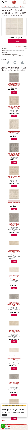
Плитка (6, 6)
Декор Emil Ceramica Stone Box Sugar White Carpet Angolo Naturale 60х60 (14, 131)
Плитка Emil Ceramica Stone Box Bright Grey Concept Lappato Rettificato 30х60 (14, 384)
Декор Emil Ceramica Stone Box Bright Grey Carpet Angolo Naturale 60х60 (14, 154)
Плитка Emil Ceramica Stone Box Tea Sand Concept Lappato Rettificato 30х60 (14, 331)
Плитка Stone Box (18, 6)
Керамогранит (11, 6)
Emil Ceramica (18, 46)
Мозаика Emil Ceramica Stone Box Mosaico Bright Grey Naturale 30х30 (14, 84)
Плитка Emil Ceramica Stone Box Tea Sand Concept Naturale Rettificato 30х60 (14, 250)
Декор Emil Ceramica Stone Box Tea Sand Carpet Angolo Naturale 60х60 (14, 107)
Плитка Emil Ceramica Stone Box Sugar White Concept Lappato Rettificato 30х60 (14, 357)
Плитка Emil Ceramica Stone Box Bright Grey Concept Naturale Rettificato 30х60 (14, 304)
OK (4, 415)
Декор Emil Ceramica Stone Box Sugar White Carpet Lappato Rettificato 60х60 (14, 201)
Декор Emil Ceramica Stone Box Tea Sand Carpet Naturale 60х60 (14, 177)
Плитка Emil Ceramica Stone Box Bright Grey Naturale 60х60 (14, 224)
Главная (3, 6)
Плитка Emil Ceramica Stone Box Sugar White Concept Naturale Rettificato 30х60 (14, 277)
